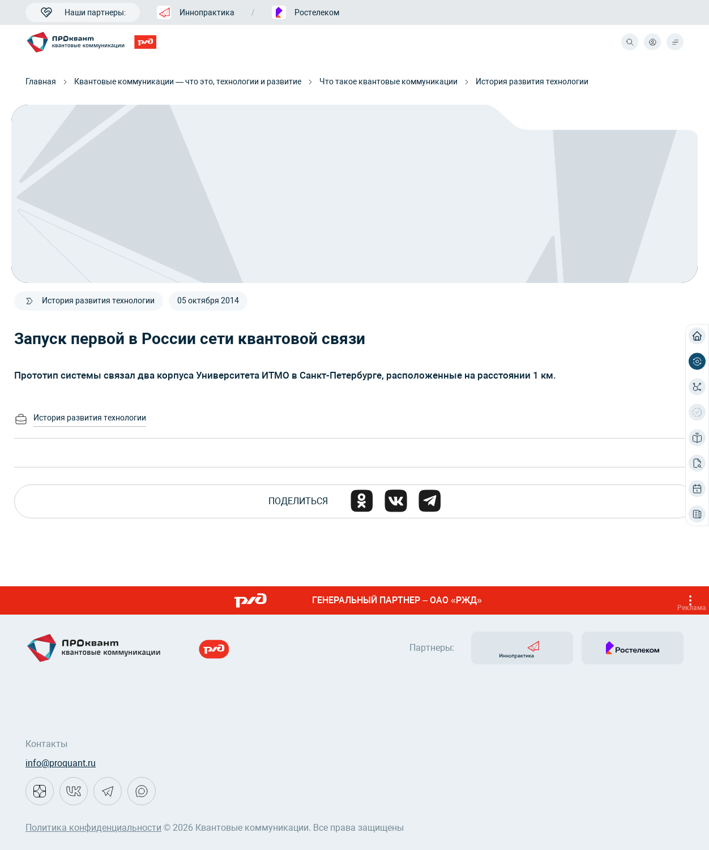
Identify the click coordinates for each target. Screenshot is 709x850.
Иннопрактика (195, 12)
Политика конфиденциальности (93, 827)
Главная (40, 81)
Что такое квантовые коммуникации (388, 81)
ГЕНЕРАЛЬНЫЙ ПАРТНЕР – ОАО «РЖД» (466, 600)
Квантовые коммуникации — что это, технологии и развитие (187, 81)
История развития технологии (532, 81)
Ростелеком (305, 12)
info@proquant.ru (60, 763)
